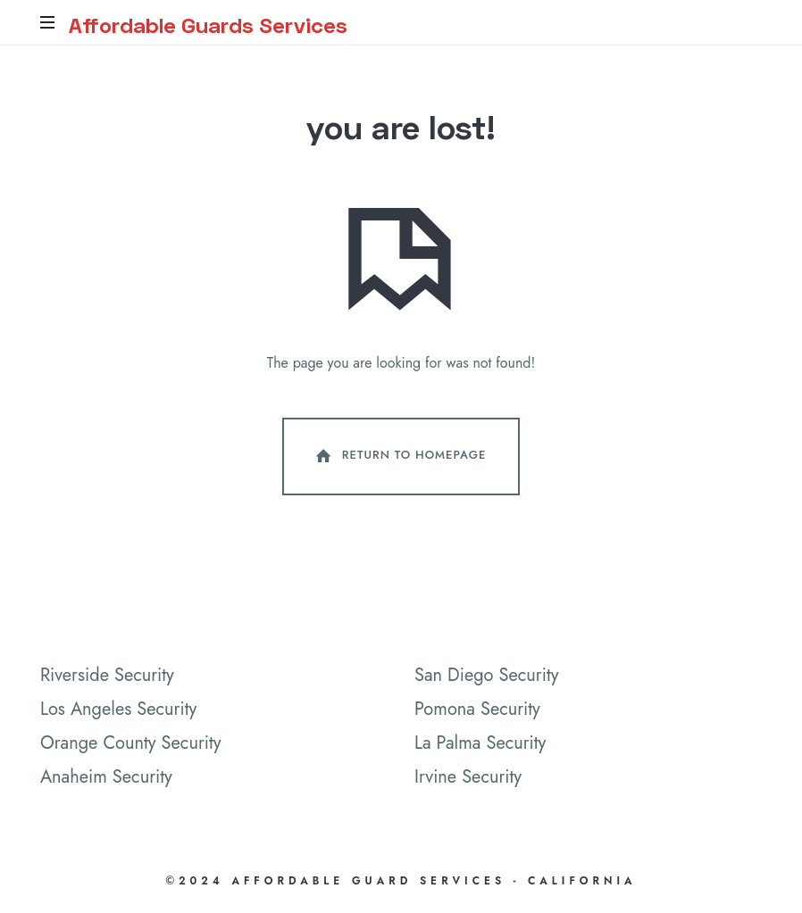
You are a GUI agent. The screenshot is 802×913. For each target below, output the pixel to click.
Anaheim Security (106, 779)
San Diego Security (486, 677)
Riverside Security (107, 677)
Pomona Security (477, 711)
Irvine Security (468, 779)
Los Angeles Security (118, 711)
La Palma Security (480, 745)
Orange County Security (130, 745)
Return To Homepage (399, 457)
